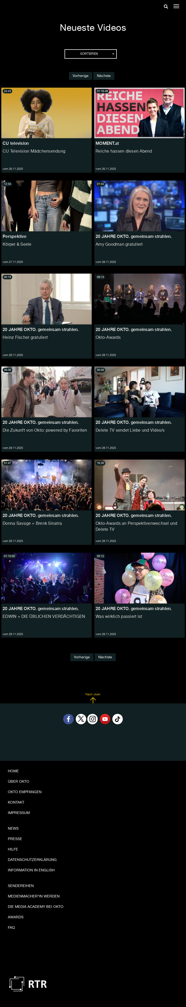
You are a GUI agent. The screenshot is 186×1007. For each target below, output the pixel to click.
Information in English (31, 870)
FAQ (11, 928)
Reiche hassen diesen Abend (124, 151)
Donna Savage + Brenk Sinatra (32, 524)
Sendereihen (21, 886)
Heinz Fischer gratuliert (25, 338)
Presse (15, 839)
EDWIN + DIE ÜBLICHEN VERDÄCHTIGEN (44, 617)
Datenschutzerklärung (32, 860)
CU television (16, 143)
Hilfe (13, 849)
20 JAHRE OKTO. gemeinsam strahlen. (134, 236)
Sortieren (97, 54)
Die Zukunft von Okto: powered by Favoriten (45, 431)
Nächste (104, 76)
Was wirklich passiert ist (119, 617)
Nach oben (92, 698)
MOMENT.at (107, 143)
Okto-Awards (108, 338)
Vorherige (81, 76)
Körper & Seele (17, 245)
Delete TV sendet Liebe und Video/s (130, 431)
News (13, 828)
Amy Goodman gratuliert (119, 245)
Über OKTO (18, 781)
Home (13, 771)
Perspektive (14, 236)
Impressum (19, 813)
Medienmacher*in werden (34, 896)
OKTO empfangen (25, 792)
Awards (16, 917)
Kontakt (16, 802)
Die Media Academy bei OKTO (35, 907)
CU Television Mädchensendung (34, 151)
